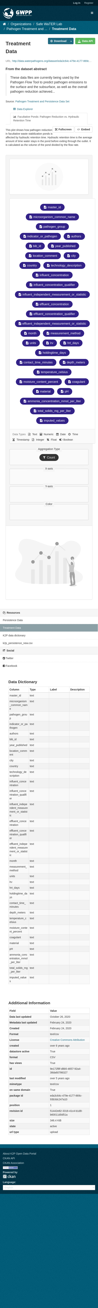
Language (9, 1182)
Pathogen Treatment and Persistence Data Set (42, 101)
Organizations (21, 24)
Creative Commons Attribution (67, 1039)
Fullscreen (63, 129)
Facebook (10, 665)
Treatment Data (64, 29)
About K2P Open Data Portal (19, 1153)
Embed (83, 129)
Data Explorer (23, 109)
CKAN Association (13, 1162)
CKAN (9, 1176)
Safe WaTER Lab (49, 24)
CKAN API (9, 1158)
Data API (85, 41)
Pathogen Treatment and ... (27, 29)
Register (88, 2)
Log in (76, 2)
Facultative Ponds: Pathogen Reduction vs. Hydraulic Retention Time (46, 118)
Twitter (8, 658)
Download (58, 41)
